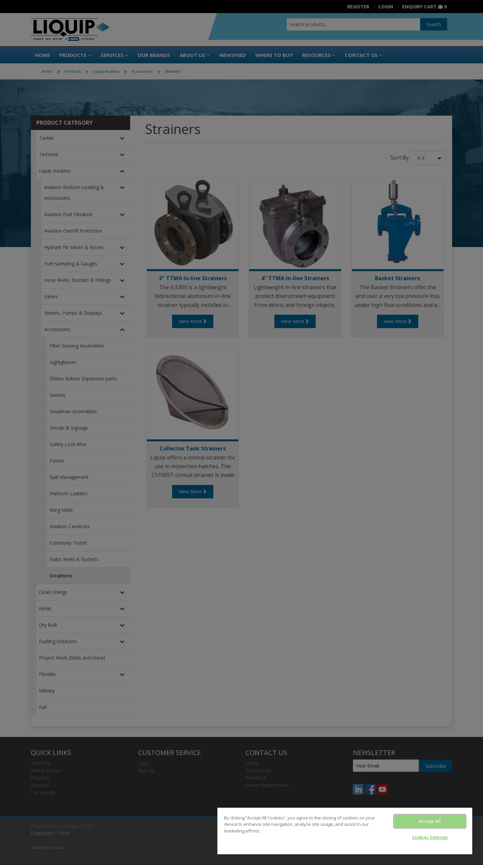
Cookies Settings (430, 837)
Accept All (430, 821)
